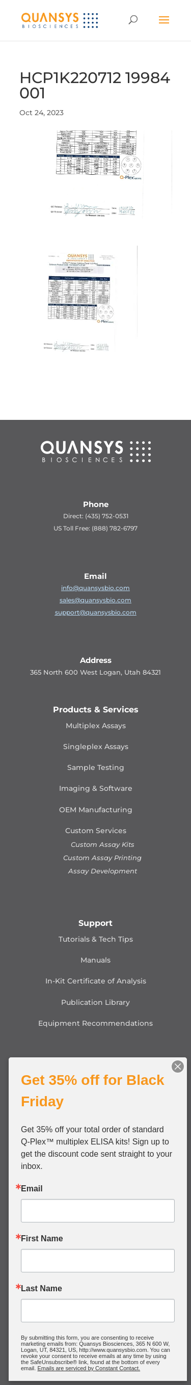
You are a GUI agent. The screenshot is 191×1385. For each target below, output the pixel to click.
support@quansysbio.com (96, 612)
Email (32, 1189)
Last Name (41, 1289)
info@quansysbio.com (95, 588)
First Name (42, 1239)
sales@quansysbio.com (95, 600)
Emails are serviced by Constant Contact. (88, 1368)
